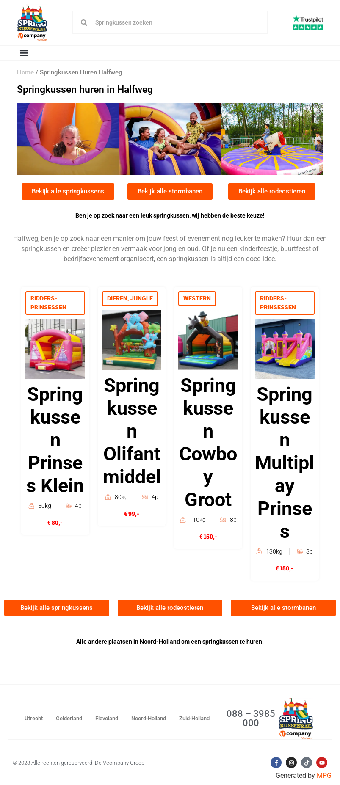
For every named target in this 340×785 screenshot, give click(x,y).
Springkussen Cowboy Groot (208, 442)
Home (25, 72)
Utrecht (34, 718)
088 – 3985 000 (251, 718)
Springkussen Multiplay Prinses (284, 463)
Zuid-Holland (194, 718)
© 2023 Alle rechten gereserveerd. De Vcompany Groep (78, 763)
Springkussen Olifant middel (132, 431)
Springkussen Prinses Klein (55, 440)
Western (197, 298)
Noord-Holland (148, 718)
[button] (24, 53)
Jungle (141, 298)
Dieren (117, 298)
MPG (324, 775)
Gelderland (69, 718)
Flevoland (106, 718)
